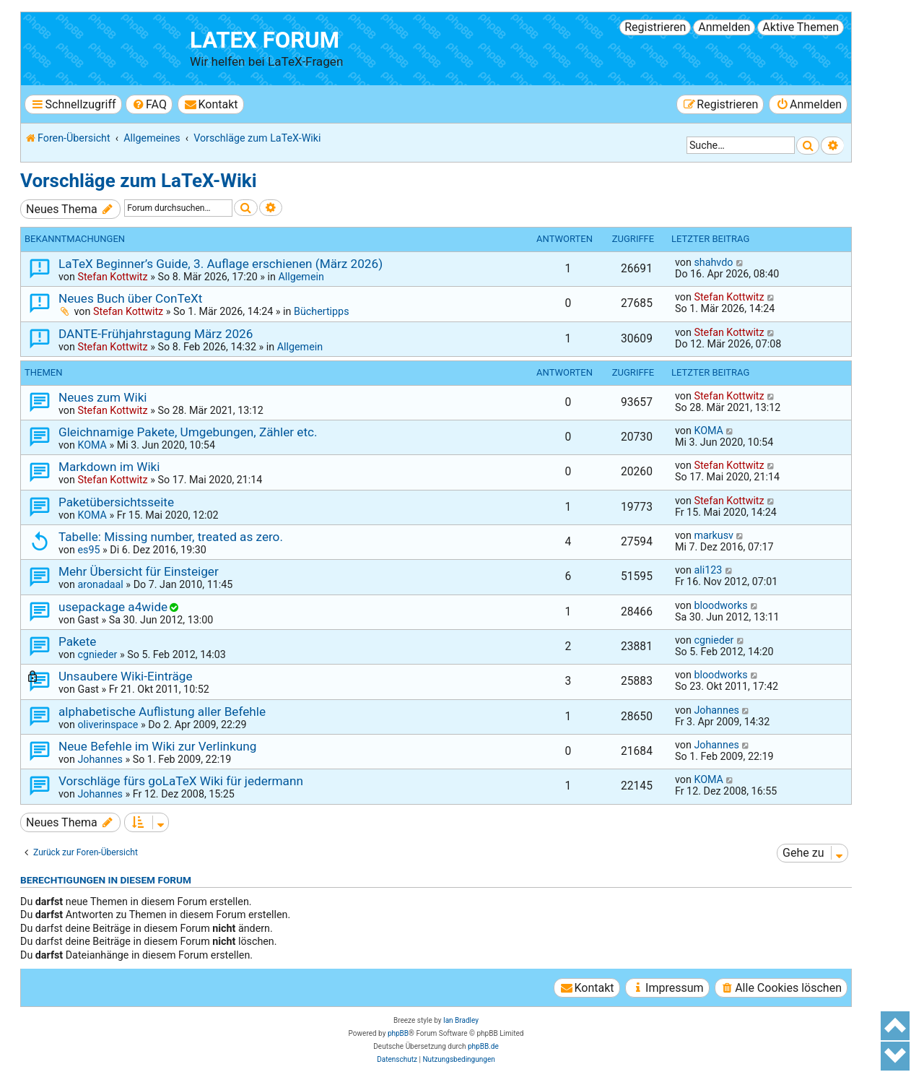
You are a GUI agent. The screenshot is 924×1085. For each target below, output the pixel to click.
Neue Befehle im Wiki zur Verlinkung (157, 746)
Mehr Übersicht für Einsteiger (138, 571)
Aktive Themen (800, 27)
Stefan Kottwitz (112, 276)
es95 (88, 550)
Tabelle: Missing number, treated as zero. (170, 536)
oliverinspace (107, 724)
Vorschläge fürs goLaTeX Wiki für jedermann (180, 781)
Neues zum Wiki (102, 397)
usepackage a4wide (112, 607)
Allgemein (300, 276)
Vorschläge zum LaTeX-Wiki (138, 180)
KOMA (92, 445)
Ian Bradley (461, 1020)
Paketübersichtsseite (116, 502)
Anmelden (724, 27)
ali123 (708, 570)
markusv (713, 535)
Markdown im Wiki (109, 466)
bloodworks (720, 605)
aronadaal (100, 584)
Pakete (77, 641)
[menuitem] (149, 104)
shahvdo (713, 262)
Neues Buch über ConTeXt (130, 298)
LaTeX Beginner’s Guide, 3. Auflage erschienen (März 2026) (220, 263)
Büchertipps (321, 311)
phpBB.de (483, 1046)
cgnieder (97, 654)
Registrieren (655, 27)
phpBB (398, 1033)
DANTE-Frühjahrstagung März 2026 (155, 334)
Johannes (716, 710)
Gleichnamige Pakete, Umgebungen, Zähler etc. (188, 432)
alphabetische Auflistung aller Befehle (162, 711)
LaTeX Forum (264, 40)
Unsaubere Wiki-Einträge (125, 676)
